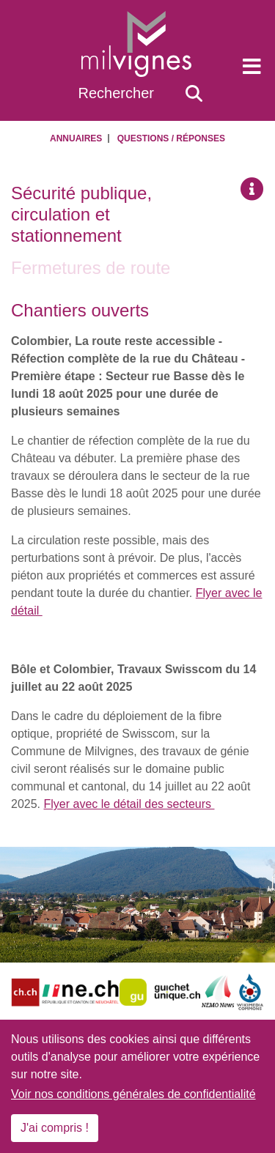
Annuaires (76, 138)
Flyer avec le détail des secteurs (128, 804)
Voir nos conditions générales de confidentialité (133, 1094)
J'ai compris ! (55, 1128)
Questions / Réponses (171, 138)
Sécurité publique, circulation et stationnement (81, 214)
